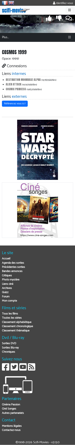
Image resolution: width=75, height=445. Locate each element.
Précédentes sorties (13, 267)
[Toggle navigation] (69, 10)
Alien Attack (13, 84)
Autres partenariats (13, 413)
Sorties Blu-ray (10, 347)
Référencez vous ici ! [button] (15, 103)
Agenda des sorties (13, 263)
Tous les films (10, 313)
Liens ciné (7, 284)
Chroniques (8, 352)
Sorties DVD (9, 343)
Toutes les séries (12, 318)
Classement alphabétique (16, 322)
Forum (5, 296)
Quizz (5, 292)
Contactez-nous (11, 430)
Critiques (7, 275)
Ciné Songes (9, 409)
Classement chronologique (17, 326)
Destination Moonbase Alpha (23, 79)
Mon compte (9, 301)
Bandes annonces (12, 271)
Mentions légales (12, 426)
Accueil (6, 258)
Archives (7, 288)
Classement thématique (15, 330)
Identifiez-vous (63, 3)
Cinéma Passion (11, 404)
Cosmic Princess (16, 89)
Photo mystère (10, 279)
